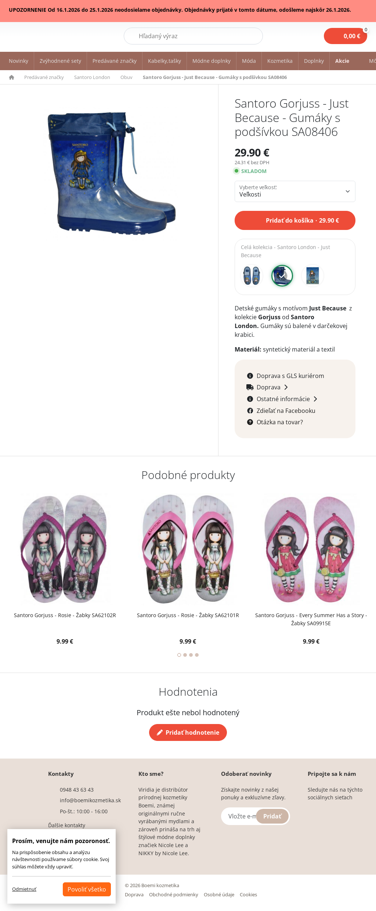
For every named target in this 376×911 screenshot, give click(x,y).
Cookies (248, 895)
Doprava (134, 895)
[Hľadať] (193, 36)
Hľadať (244, 35)
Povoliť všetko (87, 889)
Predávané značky (115, 60)
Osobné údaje (219, 895)
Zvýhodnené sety (60, 60)
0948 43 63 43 (77, 789)
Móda (249, 60)
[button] (16, 77)
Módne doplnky (211, 60)
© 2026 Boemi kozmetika (152, 885)
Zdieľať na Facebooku (286, 411)
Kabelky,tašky (164, 60)
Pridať (272, 817)
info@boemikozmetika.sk (90, 800)
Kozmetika (280, 60)
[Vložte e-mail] (255, 816)
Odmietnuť (24, 889)
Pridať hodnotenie (188, 733)
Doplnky (314, 60)
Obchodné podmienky (173, 895)
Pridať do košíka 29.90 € (302, 219)
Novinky (18, 60)
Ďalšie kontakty (66, 825)
